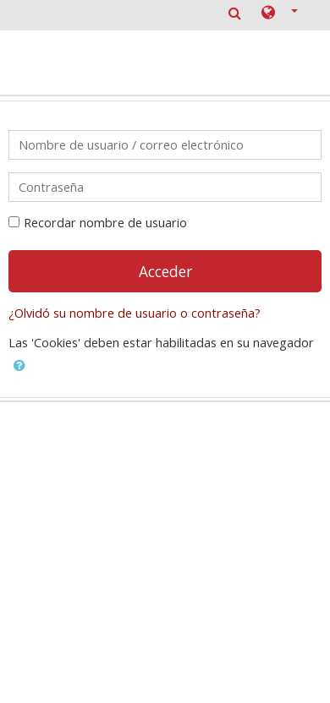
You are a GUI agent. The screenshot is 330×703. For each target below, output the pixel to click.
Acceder (165, 271)
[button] (279, 13)
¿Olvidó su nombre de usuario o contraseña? (134, 313)
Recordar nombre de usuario (105, 223)
